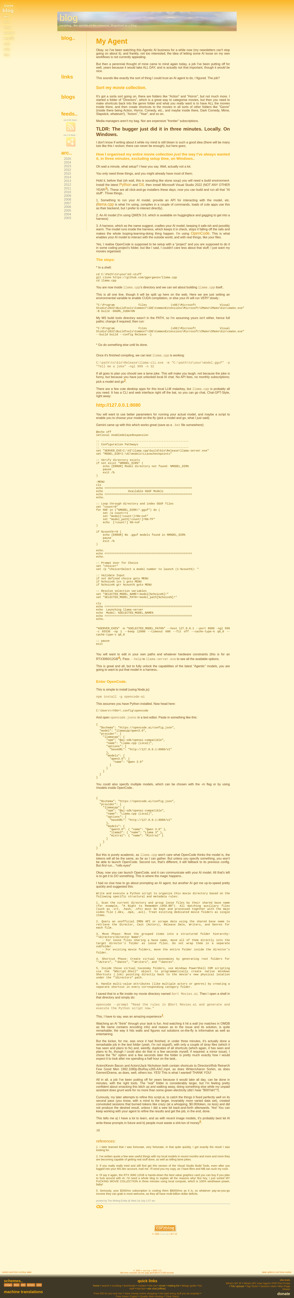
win (7, 48)
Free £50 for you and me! (108, 1285)
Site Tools (285, 1272)
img (7, 27)
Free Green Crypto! (127, 1288)
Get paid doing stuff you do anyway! (179, 1285)
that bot (140, 1280)
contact (142, 1277)
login (66, 65)
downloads (129, 1277)
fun (6, 21)
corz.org (164, 1226)
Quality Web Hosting (151, 1288)
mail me (68, 62)
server (10, 32)
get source (69, 59)
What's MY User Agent (257, 1275)
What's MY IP (233, 1275)
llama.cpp (223, 199)
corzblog (22, 1264)
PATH (160, 314)
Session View (268, 1278)
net (6, 43)
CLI (125, 389)
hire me (152, 1277)
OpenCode (200, 230)
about (66, 46)
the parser (69, 53)
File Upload (237, 1278)
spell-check (70, 56)
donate (283, 1286)
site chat (152, 1280)
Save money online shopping (141, 1285)
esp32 (10, 38)
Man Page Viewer (284, 1280)
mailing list (173, 1277)
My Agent (69, 102)
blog (8, 10)
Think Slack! (172, 1288)
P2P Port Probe (281, 1275)
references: (104, 1133)
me (6, 54)
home (9, 5)
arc (6, 16)
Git (140, 184)
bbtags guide (189, 1277)
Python (125, 184)
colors (67, 49)
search (105, 1277)
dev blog (68, 85)
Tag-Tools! (252, 1278)
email (162, 1277)
